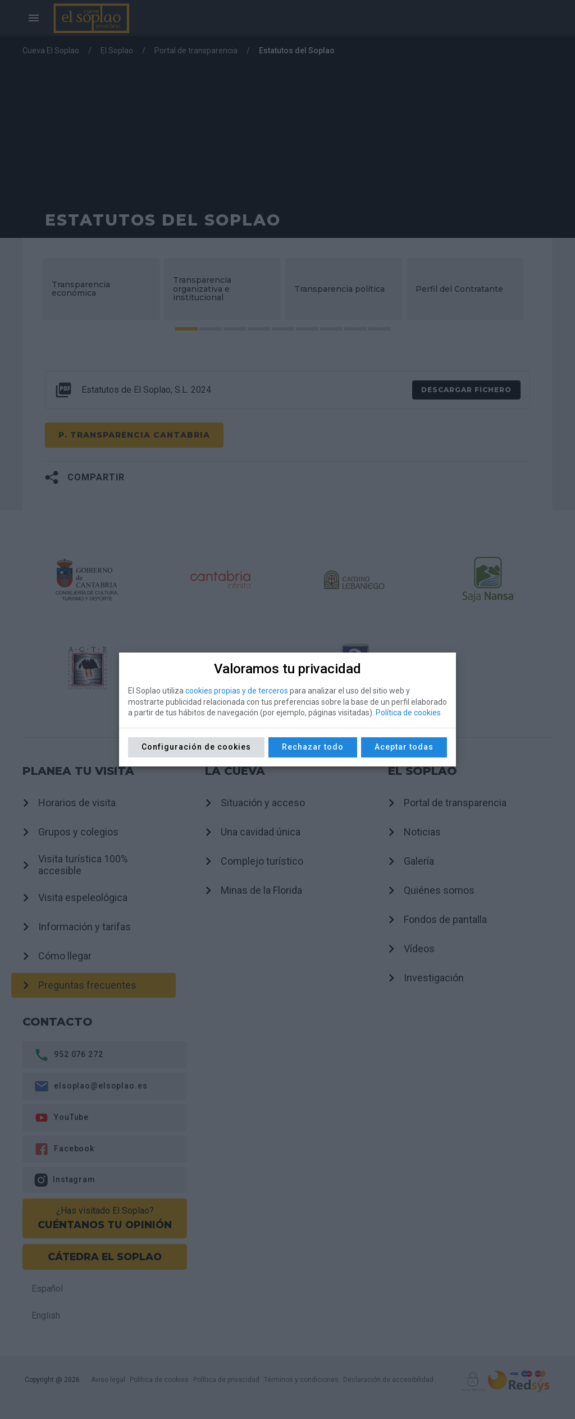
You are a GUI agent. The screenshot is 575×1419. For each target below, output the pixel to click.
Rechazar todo (313, 746)
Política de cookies (408, 712)
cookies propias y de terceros (236, 690)
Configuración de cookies (196, 746)
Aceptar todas (404, 746)
